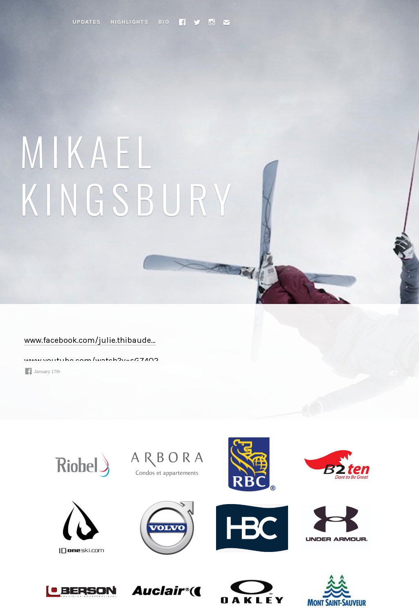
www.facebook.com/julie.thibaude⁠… (89, 340)
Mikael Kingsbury (129, 174)
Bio (163, 21)
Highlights (129, 21)
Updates (86, 21)
